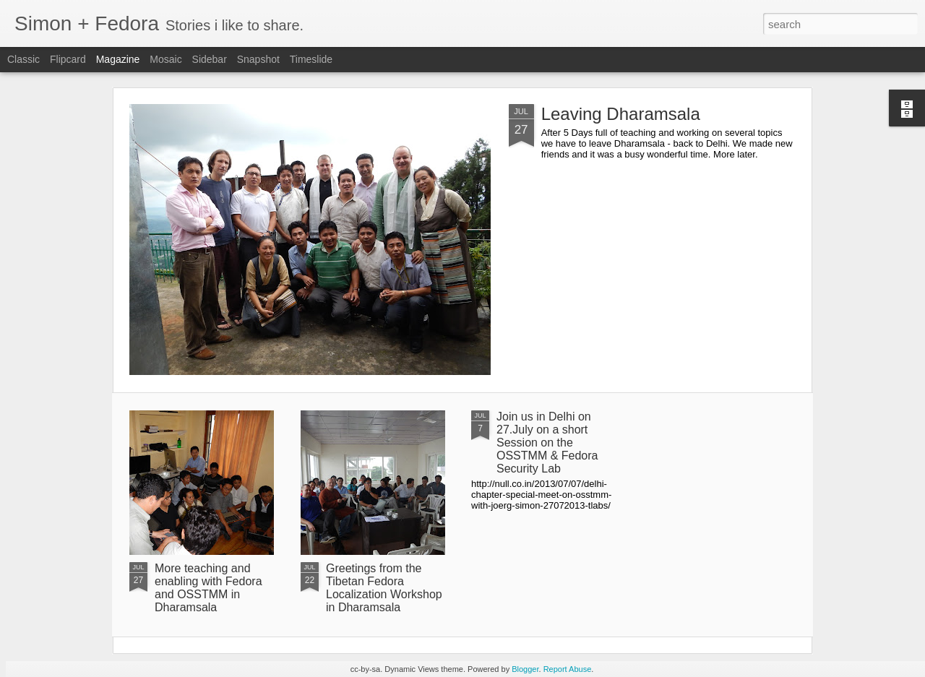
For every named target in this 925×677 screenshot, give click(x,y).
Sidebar (209, 59)
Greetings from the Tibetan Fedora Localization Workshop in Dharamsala (384, 587)
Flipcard (68, 59)
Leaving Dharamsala (620, 114)
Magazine (118, 59)
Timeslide (311, 59)
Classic (23, 59)
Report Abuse (567, 669)
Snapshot (258, 59)
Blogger (525, 669)
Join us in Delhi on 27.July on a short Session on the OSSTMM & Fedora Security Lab (547, 442)
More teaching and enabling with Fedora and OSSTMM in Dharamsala (208, 587)
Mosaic (165, 59)
